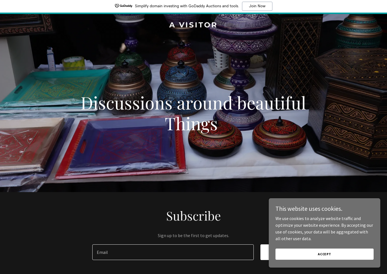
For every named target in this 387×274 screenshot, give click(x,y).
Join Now (257, 6)
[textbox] (172, 252)
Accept (324, 258)
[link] (193, 26)
